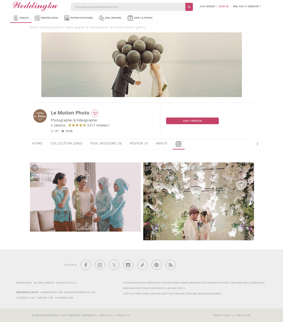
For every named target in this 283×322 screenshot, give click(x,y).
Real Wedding (110, 18)
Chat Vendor (192, 121)
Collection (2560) (66, 143)
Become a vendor (44, 282)
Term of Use (243, 315)
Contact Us (123, 315)
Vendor (21, 18)
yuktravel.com (25, 297)
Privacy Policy (222, 315)
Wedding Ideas (46, 18)
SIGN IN (224, 6)
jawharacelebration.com (80, 292)
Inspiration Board (78, 18)
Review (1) (139, 143)
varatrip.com (45, 297)
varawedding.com (52, 292)
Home (37, 143)
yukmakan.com (64, 297)
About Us (105, 315)
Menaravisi (88, 315)
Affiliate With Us (67, 282)
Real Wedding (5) (106, 143)
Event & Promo (140, 18)
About (161, 143)
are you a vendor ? (247, 6)
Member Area (24, 282)
